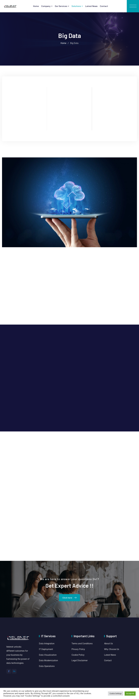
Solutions (76, 6)
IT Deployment (46, 649)
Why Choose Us (111, 649)
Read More (24, 129)
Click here (70, 597)
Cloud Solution (24, 102)
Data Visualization (48, 655)
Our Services (61, 6)
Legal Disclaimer (80, 660)
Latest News (91, 6)
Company (45, 6)
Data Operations (47, 666)
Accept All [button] (130, 693)
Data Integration (46, 643)
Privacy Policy (78, 649)
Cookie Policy (78, 655)
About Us (108, 643)
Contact (104, 6)
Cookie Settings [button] (116, 693)
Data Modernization (48, 660)
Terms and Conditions (82, 643)
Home (36, 6)
